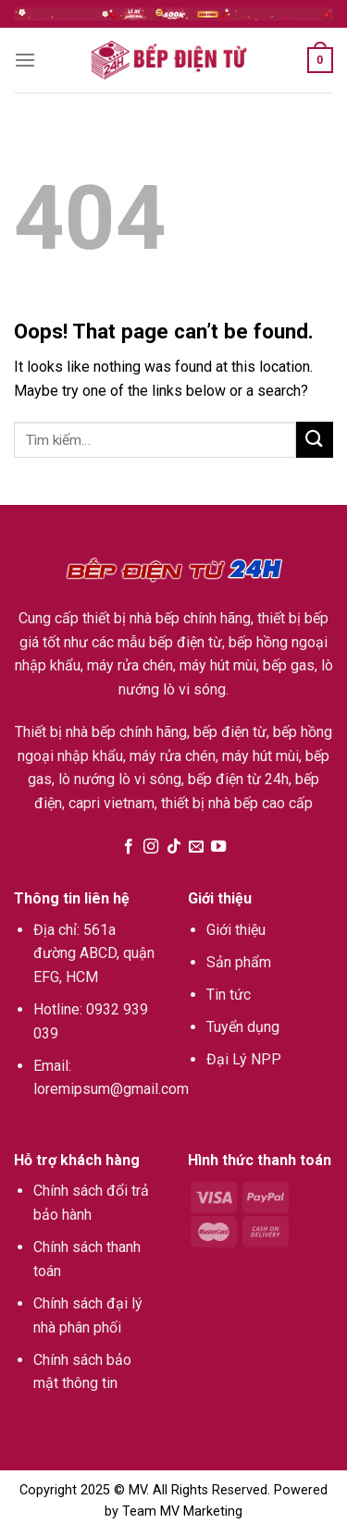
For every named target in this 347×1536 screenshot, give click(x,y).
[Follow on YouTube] (218, 847)
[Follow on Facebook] (127, 847)
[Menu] (25, 59)
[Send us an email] (196, 847)
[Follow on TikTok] (173, 847)
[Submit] (314, 440)
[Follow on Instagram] (150, 847)
